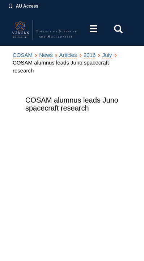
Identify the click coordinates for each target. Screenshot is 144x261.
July (107, 55)
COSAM (23, 55)
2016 (90, 55)
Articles (68, 55)
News (46, 55)
